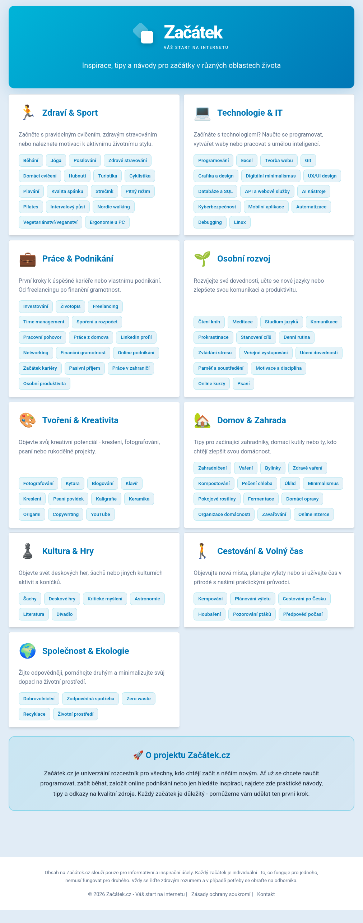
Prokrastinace (258, 357)
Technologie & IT (255, 114)
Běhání (35, 177)
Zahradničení (218, 491)
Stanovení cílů (300, 357)
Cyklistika (145, 192)
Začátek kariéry (45, 388)
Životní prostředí (81, 759)
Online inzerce (255, 553)
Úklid (295, 507)
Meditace (248, 342)
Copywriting (71, 553)
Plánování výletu (258, 641)
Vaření (251, 491)
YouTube (105, 553)
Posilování (90, 177)
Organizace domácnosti (274, 538)
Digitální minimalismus (276, 177)
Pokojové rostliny (265, 522)
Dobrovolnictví (44, 744)
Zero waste (144, 744)
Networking (40, 373)
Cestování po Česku (309, 641)
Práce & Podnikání (82, 279)
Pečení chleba (262, 507)
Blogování (107, 522)
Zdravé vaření (312, 491)
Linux (209, 239)
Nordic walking (119, 223)
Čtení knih (214, 342)
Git (313, 162)
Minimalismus (219, 522)
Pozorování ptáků (257, 656)
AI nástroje (272, 208)
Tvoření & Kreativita (85, 444)
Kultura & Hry (73, 594)
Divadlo (107, 656)
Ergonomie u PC (112, 239)
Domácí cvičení (45, 192)
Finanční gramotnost (88, 373)
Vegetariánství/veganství (55, 239)
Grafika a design (221, 177)
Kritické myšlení (110, 641)
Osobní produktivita (49, 404)
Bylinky (278, 491)
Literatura (76, 656)
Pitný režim (143, 208)
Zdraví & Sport (75, 114)
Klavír (137, 522)
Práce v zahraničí (136, 388)
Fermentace (309, 522)
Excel (252, 162)
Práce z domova (96, 357)
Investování (40, 326)
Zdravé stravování (133, 177)
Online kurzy (275, 404)
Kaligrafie (111, 538)
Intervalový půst (73, 223)
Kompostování (219, 507)
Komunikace (217, 357)
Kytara (78, 522)
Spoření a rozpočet (102, 342)
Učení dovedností (222, 388)
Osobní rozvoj (249, 279)
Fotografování (43, 522)
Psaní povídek (74, 538)
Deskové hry (67, 641)
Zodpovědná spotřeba (96, 744)
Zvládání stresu (258, 373)
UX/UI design (218, 192)
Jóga (61, 177)
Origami (37, 553)
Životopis (76, 326)
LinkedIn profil (141, 357)
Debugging (306, 223)
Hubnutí (82, 192)
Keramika (144, 538)
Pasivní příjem (89, 388)
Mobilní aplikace (221, 223)
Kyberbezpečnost (315, 208)
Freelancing (111, 326)
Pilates (35, 223)
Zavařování (216, 553)
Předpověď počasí (308, 656)
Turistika (112, 192)
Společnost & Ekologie (90, 697)
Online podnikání (141, 373)
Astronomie (41, 656)
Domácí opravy (220, 538)
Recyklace (39, 759)
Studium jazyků (286, 342)
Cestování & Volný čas (265, 594)
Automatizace (266, 223)
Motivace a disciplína (227, 404)
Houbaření (215, 656)
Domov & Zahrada (257, 444)
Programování (219, 162)
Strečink (110, 208)
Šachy (35, 641)
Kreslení (37, 538)
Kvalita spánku (73, 208)
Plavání (36, 208)
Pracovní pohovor (47, 357)
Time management (49, 342)
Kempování (216, 641)
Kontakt (266, 907)
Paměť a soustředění (276, 388)
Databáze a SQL (261, 192)
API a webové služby (226, 208)
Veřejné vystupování (309, 373)
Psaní (307, 404)
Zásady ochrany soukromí (221, 907)
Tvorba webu (284, 162)
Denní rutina (217, 373)
